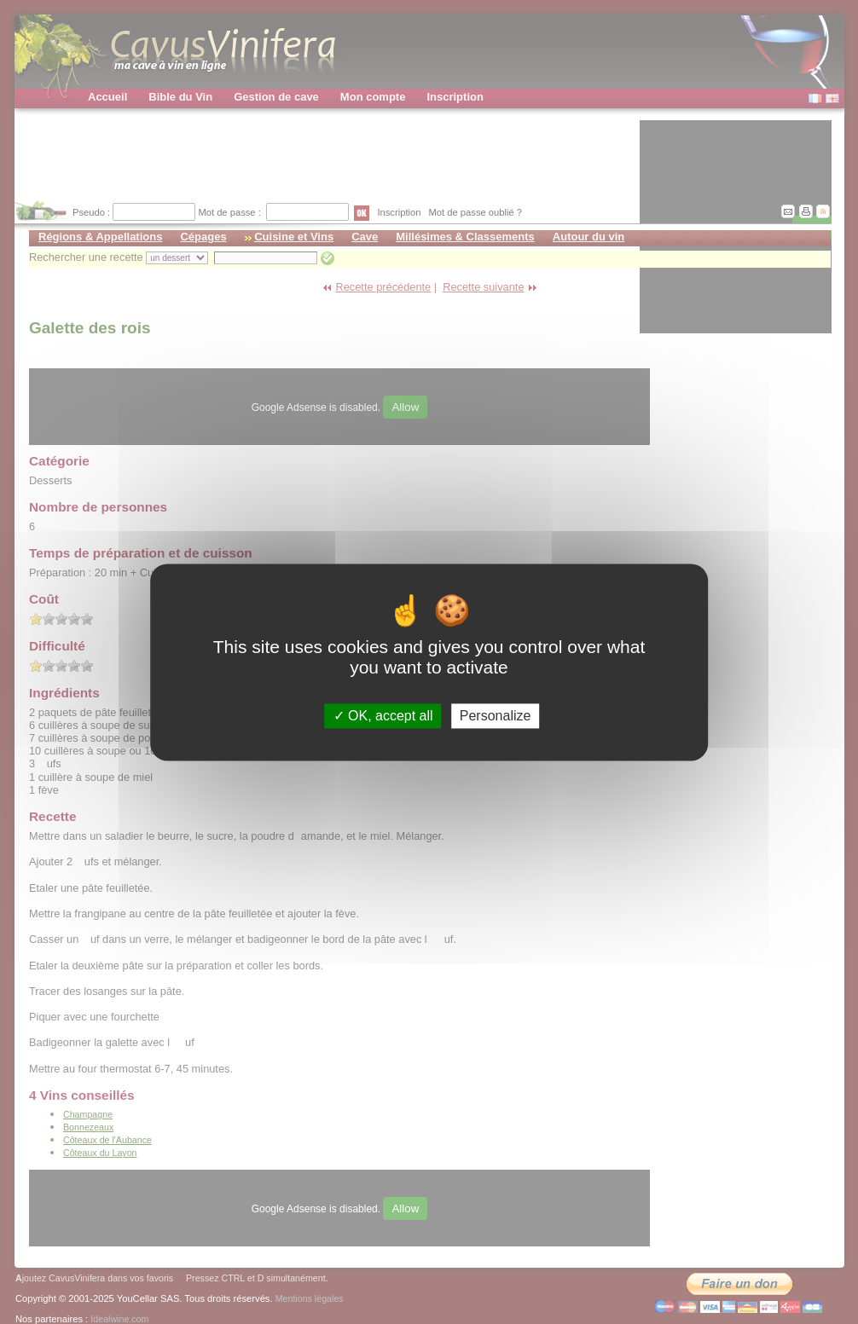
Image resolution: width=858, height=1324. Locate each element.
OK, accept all (383, 715)
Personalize (495, 715)
